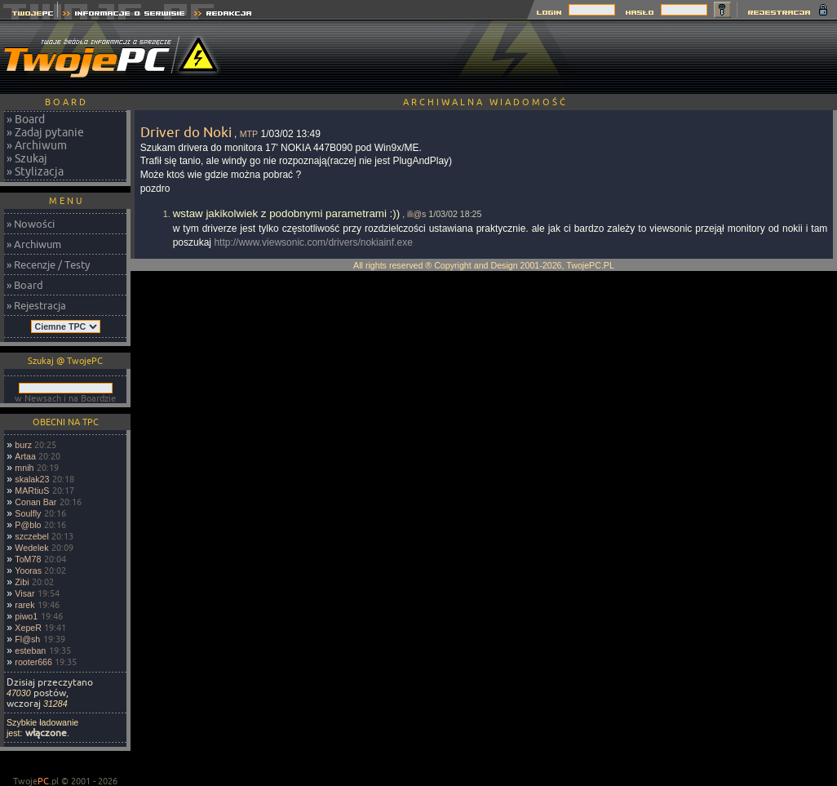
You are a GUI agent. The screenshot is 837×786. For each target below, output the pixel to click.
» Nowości (31, 223)
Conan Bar (35, 502)
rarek (24, 605)
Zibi (22, 582)
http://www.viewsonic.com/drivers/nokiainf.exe (313, 242)
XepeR (28, 628)
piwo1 (26, 616)
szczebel (31, 536)
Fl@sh (27, 639)
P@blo (28, 525)
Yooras (28, 570)
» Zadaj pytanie (45, 132)
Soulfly (28, 513)
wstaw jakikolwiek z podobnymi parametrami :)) (287, 213)
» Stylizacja (35, 171)
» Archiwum (37, 145)
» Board (26, 119)
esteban (30, 650)
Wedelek (31, 548)
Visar (24, 593)
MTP (249, 134)
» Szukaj (27, 158)
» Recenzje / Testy (48, 264)
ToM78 (28, 559)
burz (23, 445)
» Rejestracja (36, 305)
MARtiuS (32, 490)
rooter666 (33, 662)
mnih (24, 468)
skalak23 (32, 479)
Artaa (25, 456)
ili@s (416, 214)
